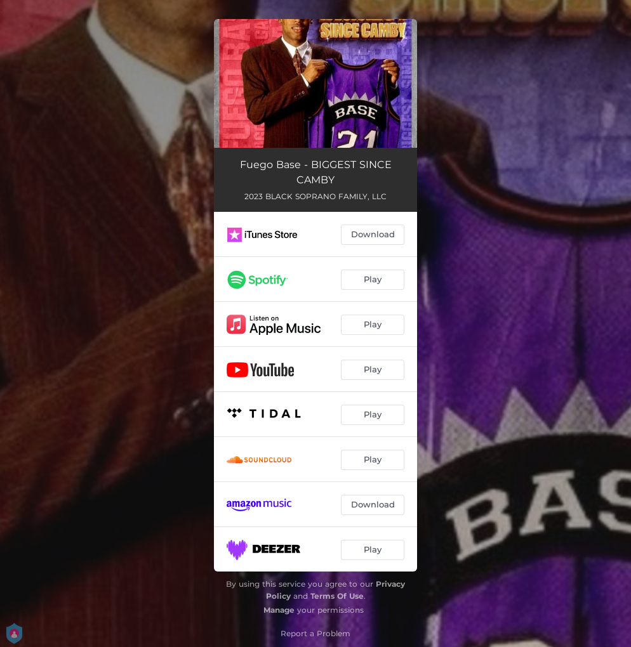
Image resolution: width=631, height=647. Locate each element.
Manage (279, 610)
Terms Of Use (337, 596)
